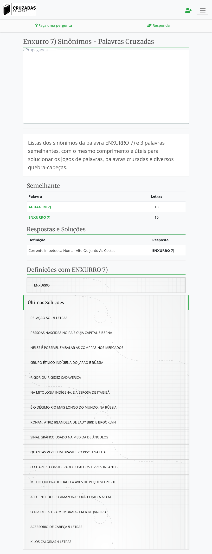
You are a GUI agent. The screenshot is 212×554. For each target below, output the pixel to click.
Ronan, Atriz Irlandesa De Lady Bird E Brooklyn (73, 422)
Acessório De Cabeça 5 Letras (57, 526)
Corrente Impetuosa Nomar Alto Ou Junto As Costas (71, 250)
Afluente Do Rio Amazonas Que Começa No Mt (72, 497)
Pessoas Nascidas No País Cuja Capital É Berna (71, 332)
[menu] (188, 10)
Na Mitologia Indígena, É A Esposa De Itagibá (70, 392)
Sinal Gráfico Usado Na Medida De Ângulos (69, 437)
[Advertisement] (110, 87)
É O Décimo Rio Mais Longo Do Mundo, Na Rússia (73, 407)
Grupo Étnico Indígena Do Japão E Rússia (67, 362)
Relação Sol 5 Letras (49, 317)
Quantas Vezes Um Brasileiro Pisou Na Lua (68, 452)
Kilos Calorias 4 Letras (51, 541)
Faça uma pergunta (53, 25)
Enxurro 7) (39, 217)
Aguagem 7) (39, 206)
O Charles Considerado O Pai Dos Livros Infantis (74, 467)
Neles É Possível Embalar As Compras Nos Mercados (77, 347)
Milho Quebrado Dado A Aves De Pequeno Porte (73, 482)
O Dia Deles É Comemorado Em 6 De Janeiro (68, 511)
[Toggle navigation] (202, 10)
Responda (158, 25)
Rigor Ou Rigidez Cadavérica (56, 377)
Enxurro (42, 285)
